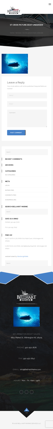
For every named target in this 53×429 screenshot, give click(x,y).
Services (18, 33)
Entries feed (9, 190)
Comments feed (10, 195)
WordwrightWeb (22, 256)
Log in (7, 185)
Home (12, 33)
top (26, 413)
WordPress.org (10, 200)
